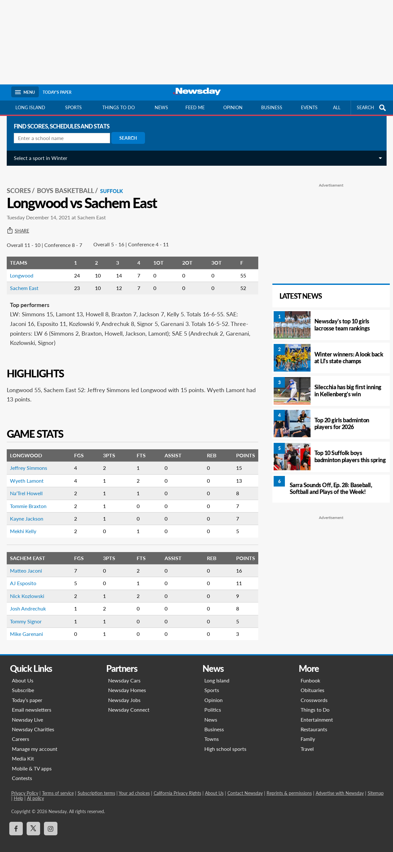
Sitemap (376, 786)
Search (132, 138)
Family (308, 732)
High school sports (225, 742)
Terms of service (58, 786)
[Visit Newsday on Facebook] (16, 821)
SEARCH (372, 107)
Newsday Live (27, 712)
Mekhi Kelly (27, 524)
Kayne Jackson (31, 511)
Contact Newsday (245, 786)
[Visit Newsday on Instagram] (50, 821)
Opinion (233, 107)
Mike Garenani (30, 627)
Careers (20, 732)
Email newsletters (31, 702)
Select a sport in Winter (45, 158)
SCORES (23, 183)
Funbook (310, 673)
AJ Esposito (27, 576)
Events (309, 107)
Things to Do (315, 702)
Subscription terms (96, 786)
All (336, 107)
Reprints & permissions (289, 786)
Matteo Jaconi (30, 563)
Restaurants (314, 722)
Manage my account (34, 742)
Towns (211, 732)
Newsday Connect (129, 702)
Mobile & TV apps (32, 761)
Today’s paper (27, 693)
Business (271, 107)
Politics (212, 702)
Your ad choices (134, 786)
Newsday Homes (127, 683)
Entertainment (317, 712)
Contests (22, 771)
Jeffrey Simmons (33, 461)
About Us (22, 673)
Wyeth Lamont (31, 473)
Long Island (30, 107)
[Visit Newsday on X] (33, 821)
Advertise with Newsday (340, 786)
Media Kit (23, 751)
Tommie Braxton (32, 499)
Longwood (26, 268)
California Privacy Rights (177, 786)
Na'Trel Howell (30, 486)
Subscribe (23, 683)
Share (22, 223)
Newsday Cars (124, 673)
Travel (307, 742)
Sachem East (28, 281)
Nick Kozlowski (31, 589)
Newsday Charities (33, 722)
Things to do (118, 107)
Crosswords (314, 693)
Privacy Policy (24, 786)
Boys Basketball (69, 183)
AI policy (35, 791)
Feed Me (195, 107)
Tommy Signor (30, 614)
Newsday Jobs (124, 693)
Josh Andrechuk (32, 601)
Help (18, 791)
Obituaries (312, 683)
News (161, 107)
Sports (73, 107)
